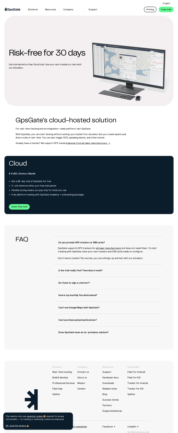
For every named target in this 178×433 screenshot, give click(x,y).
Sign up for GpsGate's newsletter (69, 426)
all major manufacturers (108, 248)
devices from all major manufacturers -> (89, 143)
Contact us (83, 372)
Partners (107, 405)
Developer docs (110, 377)
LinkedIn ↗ (132, 426)
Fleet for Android (136, 372)
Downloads (108, 383)
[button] (150, 9)
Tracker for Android (137, 383)
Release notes (109, 388)
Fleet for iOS (134, 377)
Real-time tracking (62, 372)
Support (106, 372)
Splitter (56, 394)
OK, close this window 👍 (17, 426)
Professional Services (63, 383)
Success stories (110, 399)
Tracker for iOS (135, 388)
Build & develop (60, 377)
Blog (104, 394)
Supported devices (112, 410)
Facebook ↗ (108, 426)
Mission (81, 383)
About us (82, 377)
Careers (81, 388)
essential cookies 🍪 (36, 416)
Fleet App (57, 388)
